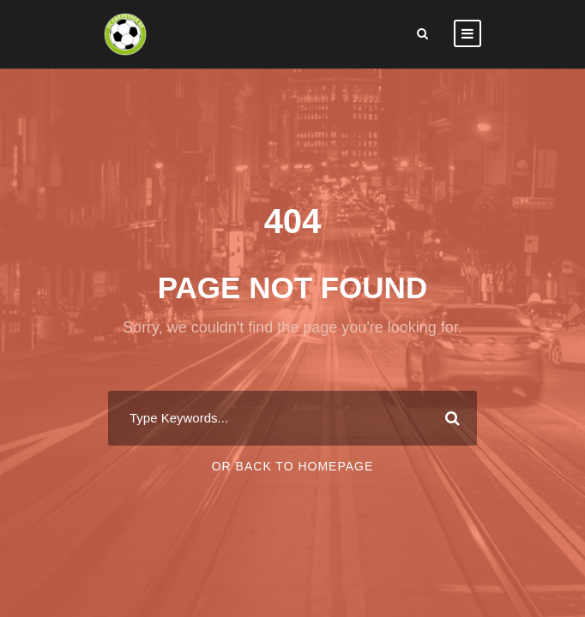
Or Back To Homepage (293, 466)
